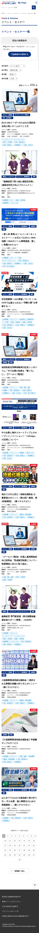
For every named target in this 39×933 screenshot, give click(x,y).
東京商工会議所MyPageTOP (11, 896)
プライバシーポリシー (9, 911)
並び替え (5, 70)
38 (19, 859)
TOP (3, 13)
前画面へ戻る (20, 871)
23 (34, 845)
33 (15, 855)
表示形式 (5, 66)
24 (5, 850)
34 (19, 855)
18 (10, 845)
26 (15, 850)
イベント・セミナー (13, 13)
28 (24, 850)
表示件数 (5, 78)
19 (15, 845)
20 (19, 845)
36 (29, 855)
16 (34, 840)
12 (15, 840)
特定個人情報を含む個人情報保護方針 (14, 916)
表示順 (4, 74)
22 (29, 845)
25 (10, 850)
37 (34, 855)
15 (29, 840)
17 (5, 845)
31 (5, 855)
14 (24, 840)
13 (19, 840)
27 (19, 850)
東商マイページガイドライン (11, 901)
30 (34, 850)
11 (10, 840)
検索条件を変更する (20, 54)
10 (5, 840)
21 (24, 845)
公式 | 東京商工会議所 (9, 906)
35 (24, 855)
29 (29, 850)
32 (10, 855)
